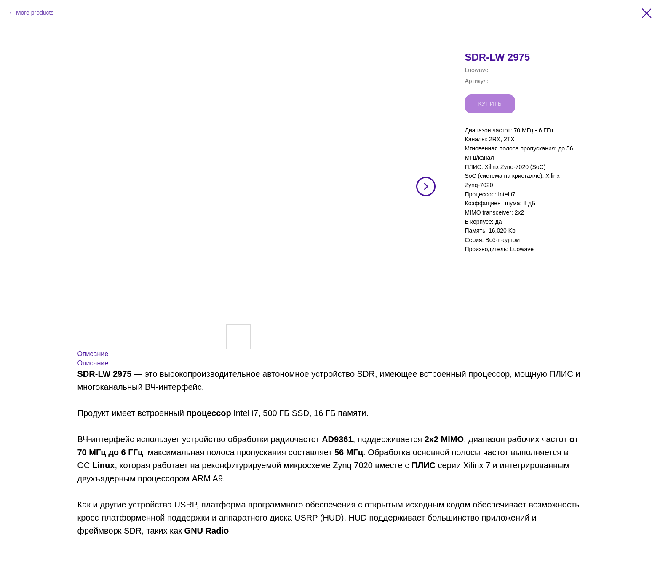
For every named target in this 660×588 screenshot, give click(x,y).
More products (34, 12)
